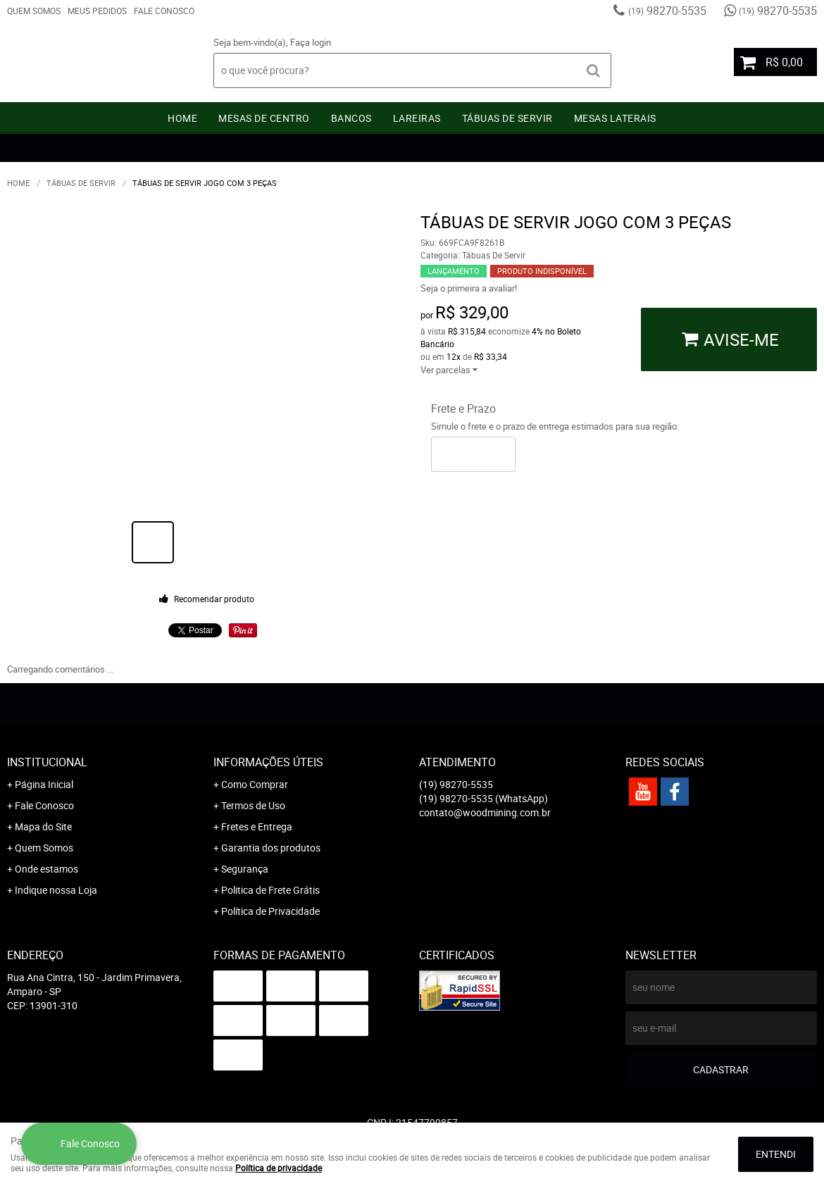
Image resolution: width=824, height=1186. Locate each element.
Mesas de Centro (264, 118)
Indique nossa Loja (56, 890)
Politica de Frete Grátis (270, 890)
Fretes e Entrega (256, 826)
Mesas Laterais (615, 118)
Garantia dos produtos (270, 847)
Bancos (351, 118)
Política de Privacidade (270, 911)
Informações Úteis (268, 762)
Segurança (244, 868)
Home (182, 118)
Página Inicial (44, 784)
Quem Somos (34, 10)
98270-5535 (667, 10)
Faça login (310, 42)
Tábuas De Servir (507, 118)
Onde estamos (46, 868)
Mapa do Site (43, 826)
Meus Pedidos (97, 10)
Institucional (47, 762)
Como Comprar (254, 784)
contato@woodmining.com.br (485, 812)
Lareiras (417, 118)
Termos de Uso (253, 805)
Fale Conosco (164, 10)
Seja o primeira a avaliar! (468, 288)
